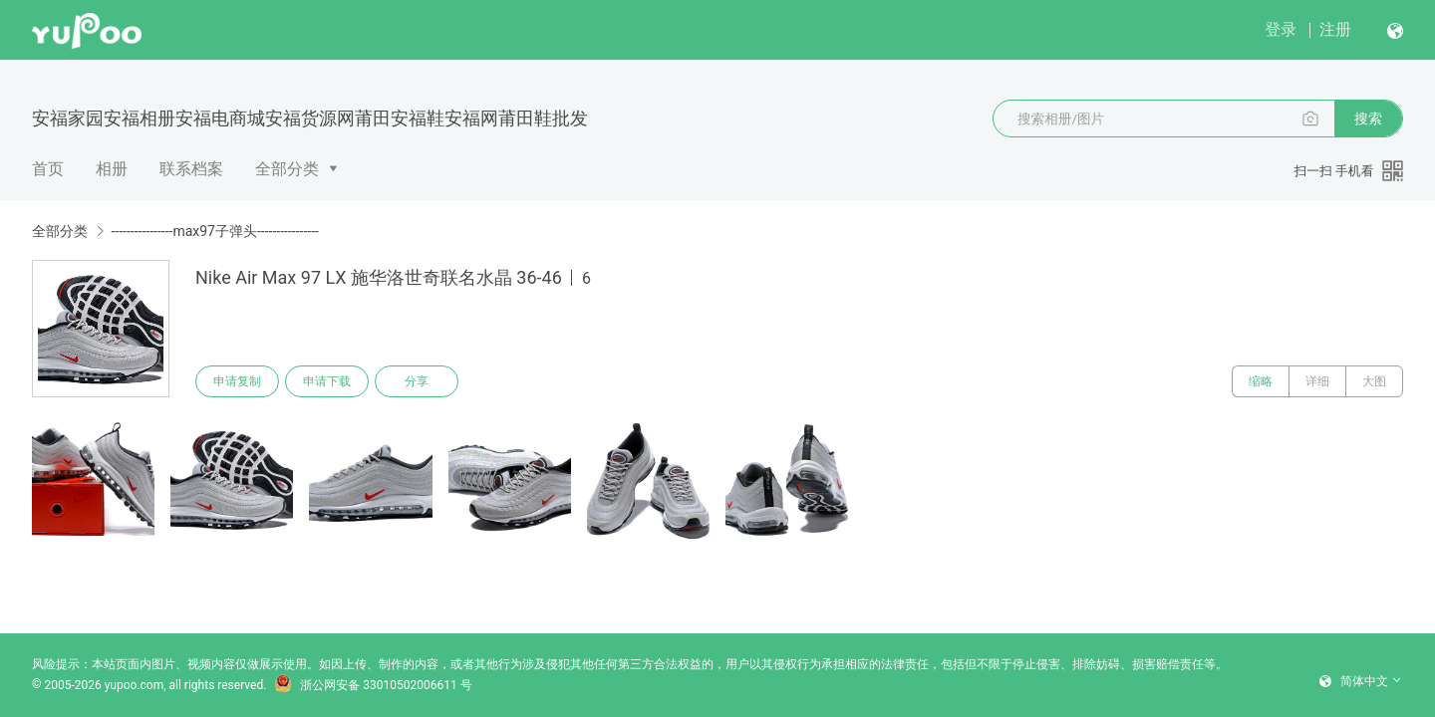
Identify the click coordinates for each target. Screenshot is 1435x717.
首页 (48, 168)
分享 (417, 381)
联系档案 (191, 168)
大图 (1374, 381)
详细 (1317, 381)
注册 (1335, 29)
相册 (112, 168)
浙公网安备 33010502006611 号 (372, 685)
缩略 (1261, 381)
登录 (1280, 29)
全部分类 (287, 168)
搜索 (1368, 118)
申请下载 (327, 381)
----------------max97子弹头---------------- (214, 231)
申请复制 (237, 381)
